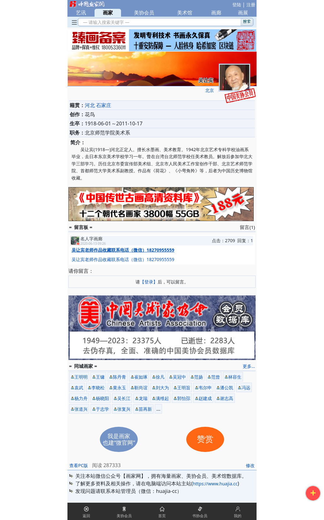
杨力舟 (81, 398)
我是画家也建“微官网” (119, 439)
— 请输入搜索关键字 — (105, 22)
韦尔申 (205, 388)
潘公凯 (226, 388)
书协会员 (199, 515)
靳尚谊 (141, 388)
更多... (249, 366)
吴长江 (123, 398)
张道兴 (81, 409)
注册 (250, 5)
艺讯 (81, 12)
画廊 (216, 12)
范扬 (198, 377)
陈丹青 (119, 377)
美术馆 (184, 12)
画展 (243, 12)
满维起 (162, 398)
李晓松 (98, 388)
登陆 (236, 5)
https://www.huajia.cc (215, 484)
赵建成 (205, 398)
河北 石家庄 (98, 105)
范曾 (215, 377)
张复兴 (123, 409)
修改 (250, 465)
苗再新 (145, 409)
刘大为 (162, 388)
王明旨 (183, 388)
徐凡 (160, 377)
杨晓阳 (102, 398)
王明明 (81, 377)
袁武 (78, 388)
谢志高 (226, 398)
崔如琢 (141, 377)
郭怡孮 (183, 398)
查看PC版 (78, 465)
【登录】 (149, 282)
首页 (162, 515)
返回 (86, 515)
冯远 (245, 388)
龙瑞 (143, 398)
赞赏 (205, 439)
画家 (108, 12)
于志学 (102, 409)
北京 (209, 90)
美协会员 (144, 12)
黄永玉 (119, 388)
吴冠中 (179, 377)
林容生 (234, 377)
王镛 (100, 377)
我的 (237, 515)
